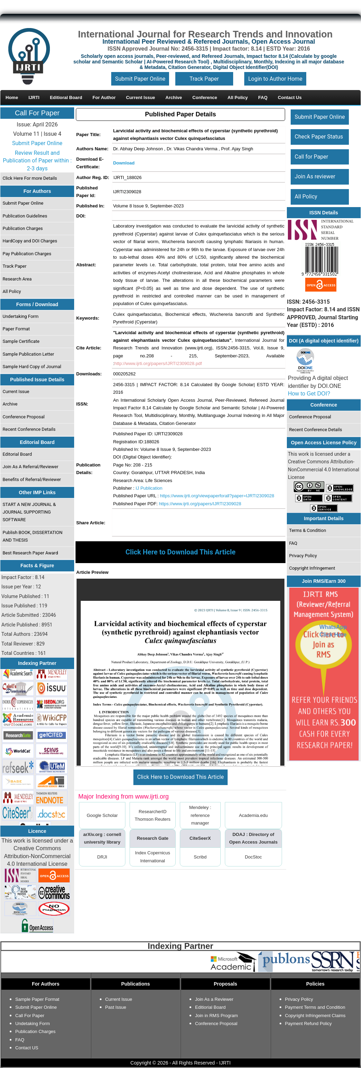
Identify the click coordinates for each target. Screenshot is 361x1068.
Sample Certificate (21, 341)
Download (123, 163)
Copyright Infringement (312, 568)
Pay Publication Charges (27, 253)
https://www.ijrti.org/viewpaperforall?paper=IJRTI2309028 (217, 495)
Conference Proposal (24, 416)
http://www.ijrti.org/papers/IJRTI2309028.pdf (158, 363)
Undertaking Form (21, 316)
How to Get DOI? (309, 394)
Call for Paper (311, 156)
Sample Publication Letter (28, 354)
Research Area (17, 279)
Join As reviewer (315, 176)
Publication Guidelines (25, 216)
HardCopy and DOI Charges (30, 240)
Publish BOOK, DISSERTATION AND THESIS (33, 536)
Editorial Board (17, 454)
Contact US (26, 1047)
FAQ (293, 543)
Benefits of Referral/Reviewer (32, 479)
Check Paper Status (319, 136)
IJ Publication (148, 488)
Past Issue (115, 1007)
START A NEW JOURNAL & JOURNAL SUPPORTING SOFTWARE (29, 512)
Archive (10, 404)
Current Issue (16, 391)
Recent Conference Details (29, 429)
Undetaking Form (32, 1023)
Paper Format (16, 328)
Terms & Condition (307, 530)
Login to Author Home (275, 78)
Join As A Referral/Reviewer (31, 466)
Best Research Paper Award (30, 552)
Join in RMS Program (216, 1015)
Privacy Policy (303, 555)
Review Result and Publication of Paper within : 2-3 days (37, 161)
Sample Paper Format (37, 999)
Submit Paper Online (140, 78)
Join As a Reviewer (214, 999)
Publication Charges (23, 228)
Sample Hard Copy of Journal (32, 366)
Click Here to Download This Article (180, 777)
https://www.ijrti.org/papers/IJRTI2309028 (200, 503)
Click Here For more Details (30, 178)
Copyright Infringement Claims (315, 1015)
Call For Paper (37, 113)
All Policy (12, 291)
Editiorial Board (210, 1007)
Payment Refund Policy (308, 1023)
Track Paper (204, 78)
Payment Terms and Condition (315, 1007)
